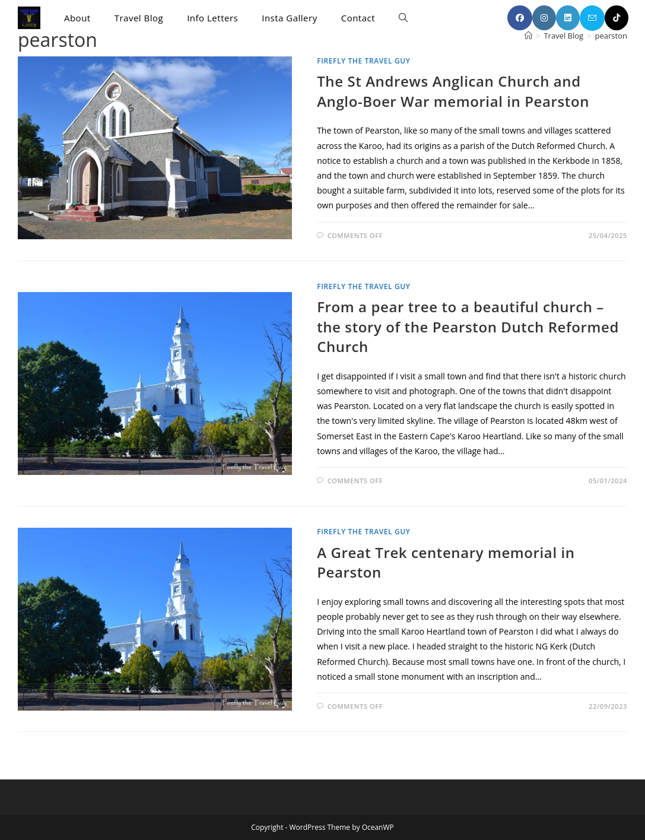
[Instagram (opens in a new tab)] (544, 17)
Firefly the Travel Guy (363, 61)
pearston (611, 35)
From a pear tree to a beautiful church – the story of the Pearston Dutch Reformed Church (468, 326)
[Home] (528, 35)
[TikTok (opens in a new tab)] (616, 17)
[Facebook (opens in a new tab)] (519, 17)
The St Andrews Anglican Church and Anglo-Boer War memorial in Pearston (453, 91)
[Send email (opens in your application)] (592, 18)
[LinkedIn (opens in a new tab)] (568, 17)
